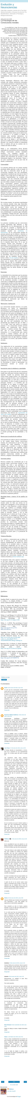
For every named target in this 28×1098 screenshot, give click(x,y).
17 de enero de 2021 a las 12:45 (19, 838)
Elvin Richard (7, 1024)
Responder (7, 710)
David (5, 687)
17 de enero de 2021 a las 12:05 (18, 748)
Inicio (14, 1081)
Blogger (19, 1096)
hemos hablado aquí (18, 556)
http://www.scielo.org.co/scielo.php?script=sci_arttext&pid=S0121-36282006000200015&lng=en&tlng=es (11, 639)
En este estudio (13, 258)
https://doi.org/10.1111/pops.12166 (10, 620)
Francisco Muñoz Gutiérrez (11, 714)
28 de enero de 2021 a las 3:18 (16, 976)
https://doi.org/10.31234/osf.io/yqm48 (11, 648)
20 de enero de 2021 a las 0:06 (15, 898)
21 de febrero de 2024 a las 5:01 (15, 1036)
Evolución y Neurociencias (9, 6)
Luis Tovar (7, 748)
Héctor (6, 898)
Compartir (4, 679)
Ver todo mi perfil (11, 1091)
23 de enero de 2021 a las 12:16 (17, 963)
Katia (5, 1036)
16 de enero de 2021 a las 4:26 (15, 687)
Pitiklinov (6, 838)
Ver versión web (14, 1084)
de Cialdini (8, 414)
